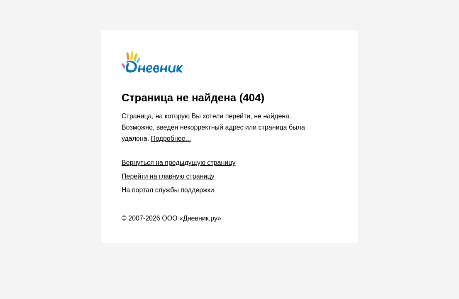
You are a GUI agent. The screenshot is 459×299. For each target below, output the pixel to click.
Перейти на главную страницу (168, 176)
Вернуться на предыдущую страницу (178, 162)
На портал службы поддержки (168, 190)
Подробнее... (171, 138)
